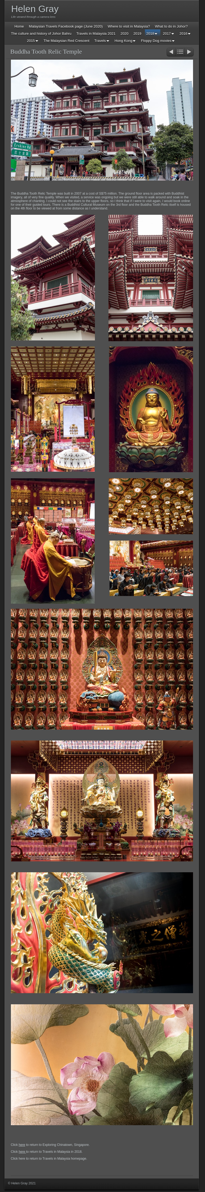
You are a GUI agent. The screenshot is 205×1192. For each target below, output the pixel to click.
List (180, 52)
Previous (170, 52)
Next (189, 52)
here (22, 1145)
